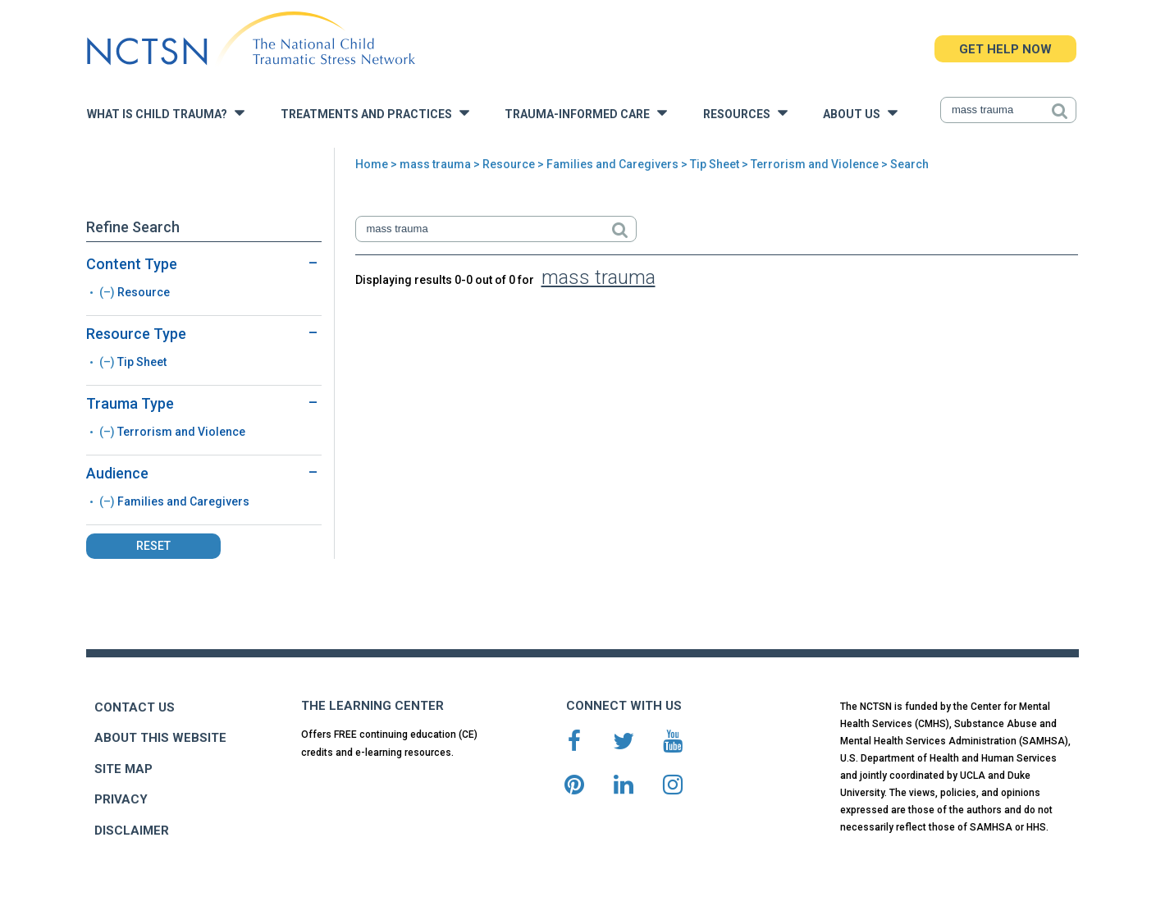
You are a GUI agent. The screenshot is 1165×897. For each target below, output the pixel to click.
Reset (153, 545)
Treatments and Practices (375, 112)
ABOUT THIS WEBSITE (160, 737)
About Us (860, 112)
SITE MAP (123, 769)
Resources (745, 112)
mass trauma (435, 164)
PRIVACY (121, 799)
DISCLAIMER (131, 830)
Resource (508, 164)
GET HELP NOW (1005, 49)
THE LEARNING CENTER (372, 705)
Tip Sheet (714, 164)
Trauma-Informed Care (586, 112)
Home (371, 164)
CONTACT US (134, 707)
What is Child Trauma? (165, 112)
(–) (108, 292)
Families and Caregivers (612, 164)
